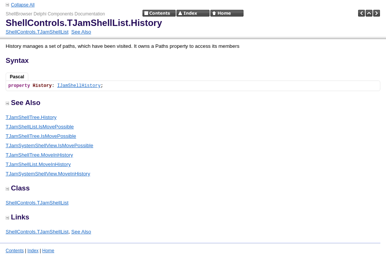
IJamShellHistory (79, 85)
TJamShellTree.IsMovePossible (41, 136)
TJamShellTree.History (31, 117)
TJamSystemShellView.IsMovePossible (49, 145)
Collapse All (23, 5)
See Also (81, 32)
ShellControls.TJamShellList (37, 32)
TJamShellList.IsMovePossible (40, 126)
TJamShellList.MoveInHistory (38, 164)
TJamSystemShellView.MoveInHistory (48, 174)
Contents (15, 250)
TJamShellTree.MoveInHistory (39, 155)
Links (17, 217)
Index (33, 250)
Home (48, 250)
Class (18, 188)
